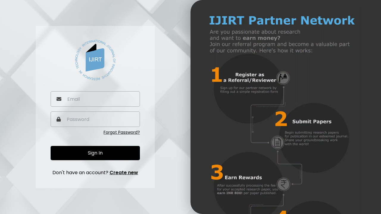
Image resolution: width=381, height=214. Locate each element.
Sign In (95, 153)
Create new (124, 172)
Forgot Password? (122, 132)
